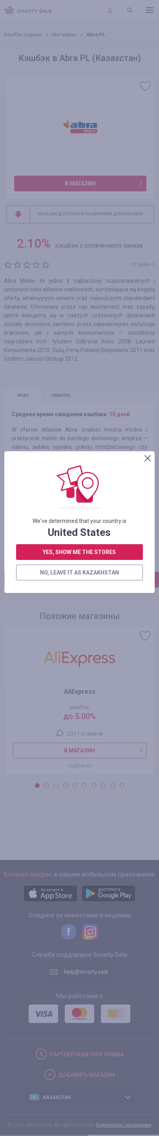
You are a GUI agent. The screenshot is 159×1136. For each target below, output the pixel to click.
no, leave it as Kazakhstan (79, 286)
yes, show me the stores (79, 266)
